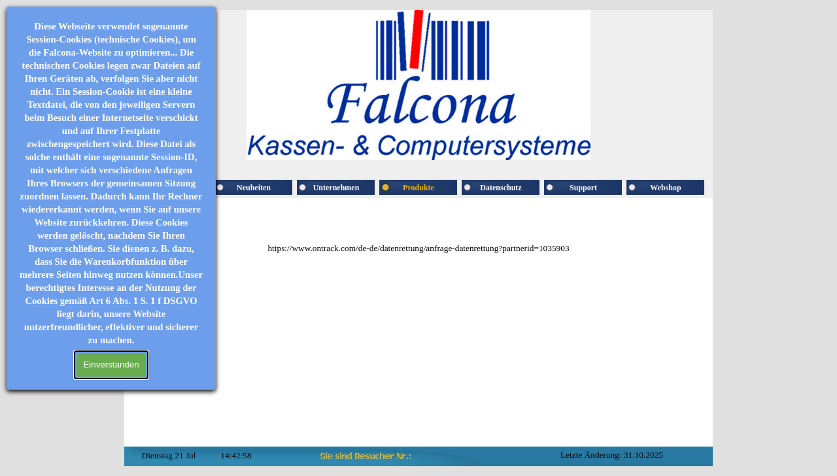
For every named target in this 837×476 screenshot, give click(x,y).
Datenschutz (500, 187)
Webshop (665, 187)
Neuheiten (254, 187)
